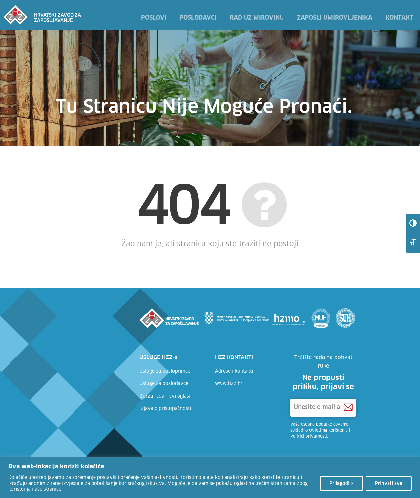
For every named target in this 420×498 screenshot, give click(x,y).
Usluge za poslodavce (163, 383)
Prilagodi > (341, 483)
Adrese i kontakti (234, 371)
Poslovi (153, 18)
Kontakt (399, 18)
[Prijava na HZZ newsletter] (348, 407)
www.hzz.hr (228, 383)
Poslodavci (198, 18)
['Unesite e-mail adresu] (323, 408)
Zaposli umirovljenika (334, 18)
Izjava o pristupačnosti (165, 408)
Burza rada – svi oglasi (164, 396)
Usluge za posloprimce (164, 371)
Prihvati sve (388, 483)
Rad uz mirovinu (257, 18)
